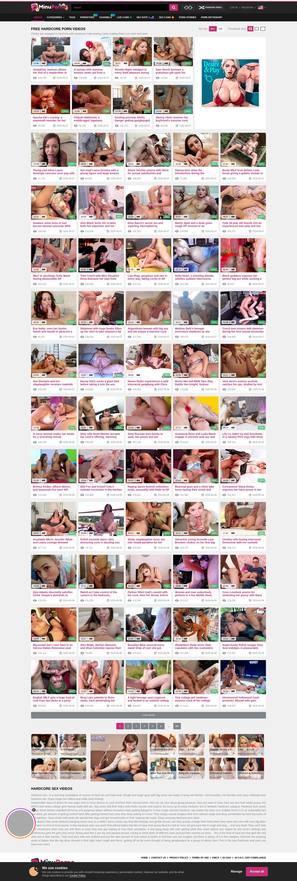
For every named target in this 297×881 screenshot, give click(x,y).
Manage (236, 871)
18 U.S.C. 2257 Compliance (250, 857)
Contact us (158, 857)
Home (144, 857)
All (213, 29)
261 (177, 726)
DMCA (215, 857)
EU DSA (227, 857)
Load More (148, 715)
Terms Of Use (200, 857)
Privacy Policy (178, 857)
